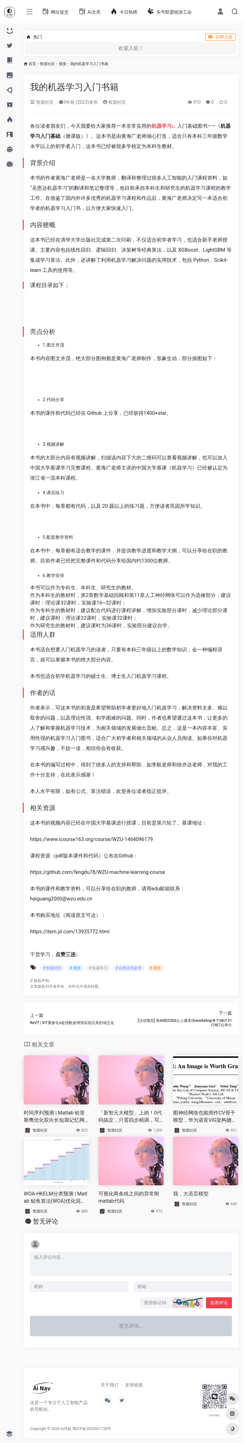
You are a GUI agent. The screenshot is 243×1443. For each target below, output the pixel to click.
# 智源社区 (52, 968)
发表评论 (219, 1302)
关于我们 (109, 1384)
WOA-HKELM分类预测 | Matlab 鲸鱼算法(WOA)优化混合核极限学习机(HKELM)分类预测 (55, 1198)
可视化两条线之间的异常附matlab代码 (128, 1197)
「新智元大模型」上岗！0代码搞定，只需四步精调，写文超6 (130, 1117)
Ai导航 (66, 1429)
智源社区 (47, 64)
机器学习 (162, 126)
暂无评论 (45, 1221)
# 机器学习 (98, 968)
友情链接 (134, 1384)
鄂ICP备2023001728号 (91, 1429)
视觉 (62, 64)
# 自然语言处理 (128, 968)
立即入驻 (220, 37)
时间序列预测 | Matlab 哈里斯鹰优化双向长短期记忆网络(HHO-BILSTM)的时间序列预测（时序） (55, 1117)
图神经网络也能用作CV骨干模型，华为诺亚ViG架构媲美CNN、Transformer (205, 1117)
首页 (32, 64)
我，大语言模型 (191, 1194)
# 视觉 (75, 968)
